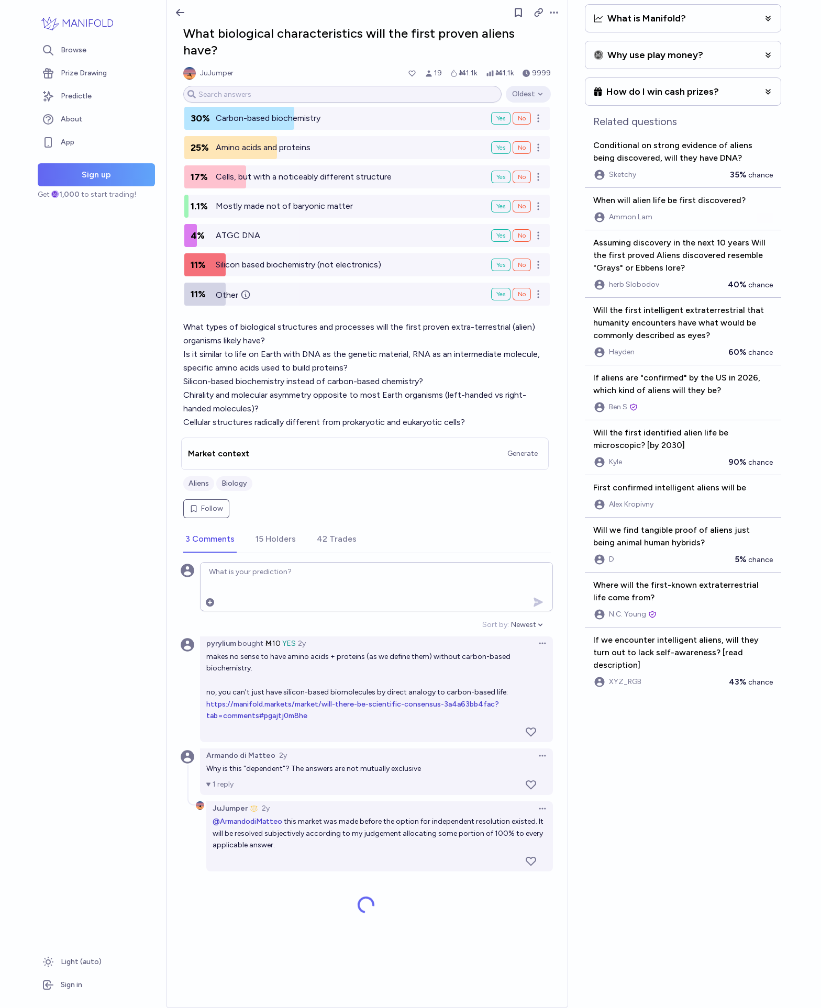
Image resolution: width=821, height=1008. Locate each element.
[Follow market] (518, 12)
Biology (234, 483)
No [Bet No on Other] (522, 294)
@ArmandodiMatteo (247, 821)
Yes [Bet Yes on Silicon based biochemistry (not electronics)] (500, 264)
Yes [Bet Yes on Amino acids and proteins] (500, 147)
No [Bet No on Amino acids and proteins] (522, 147)
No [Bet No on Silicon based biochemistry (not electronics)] (522, 264)
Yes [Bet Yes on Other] (500, 294)
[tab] (210, 540)
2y (302, 643)
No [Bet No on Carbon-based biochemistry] (522, 118)
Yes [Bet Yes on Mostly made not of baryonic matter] (500, 206)
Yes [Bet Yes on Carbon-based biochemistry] (500, 118)
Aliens (198, 483)
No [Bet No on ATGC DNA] (522, 235)
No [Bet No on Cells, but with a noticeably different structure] (522, 177)
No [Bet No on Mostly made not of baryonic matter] (522, 206)
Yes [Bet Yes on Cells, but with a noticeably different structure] (500, 177)
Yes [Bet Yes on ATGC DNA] (500, 235)
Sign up (96, 175)
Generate (522, 453)
